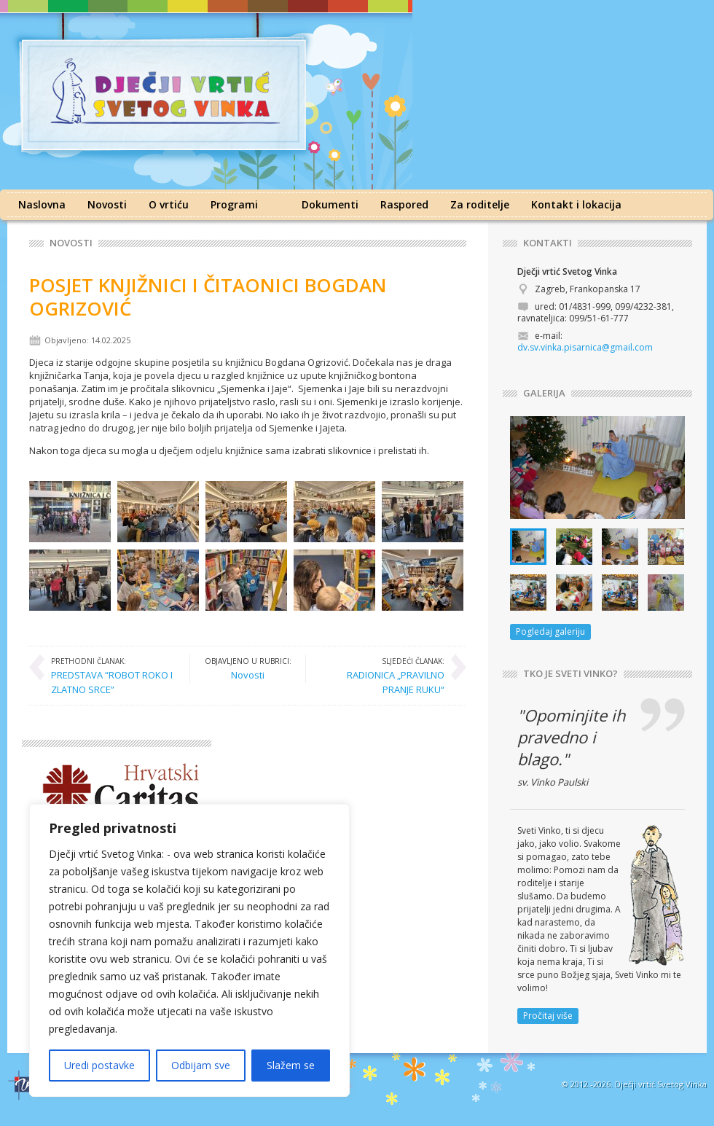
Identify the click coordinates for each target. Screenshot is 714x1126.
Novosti (107, 204)
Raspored (404, 204)
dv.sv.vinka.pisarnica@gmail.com (585, 347)
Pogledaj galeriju (550, 631)
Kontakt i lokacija (576, 204)
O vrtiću (169, 204)
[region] (189, 950)
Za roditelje (479, 204)
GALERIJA (544, 393)
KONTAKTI (547, 243)
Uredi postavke (99, 1065)
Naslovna (42, 204)
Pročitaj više (548, 1015)
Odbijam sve (200, 1065)
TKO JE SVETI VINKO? (570, 674)
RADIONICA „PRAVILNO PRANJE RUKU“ (382, 675)
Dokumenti (330, 204)
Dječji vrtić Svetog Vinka (661, 1084)
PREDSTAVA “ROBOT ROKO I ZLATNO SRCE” (113, 675)
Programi (234, 204)
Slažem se (291, 1065)
